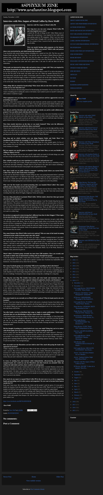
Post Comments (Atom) (37, 489)
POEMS (72, 81)
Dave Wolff (82, 98)
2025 (74, 263)
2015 (74, 410)
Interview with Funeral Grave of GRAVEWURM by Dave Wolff (88, 128)
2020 (74, 277)
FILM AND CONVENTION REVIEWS (82, 61)
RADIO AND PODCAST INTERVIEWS (82, 51)
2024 (74, 266)
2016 (74, 407)
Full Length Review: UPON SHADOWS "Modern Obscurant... (82, 337)
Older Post (60, 477)
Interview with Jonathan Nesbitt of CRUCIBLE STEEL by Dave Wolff (89, 155)
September (77, 375)
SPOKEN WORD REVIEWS (78, 68)
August (76, 377)
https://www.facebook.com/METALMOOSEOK (17, 401)
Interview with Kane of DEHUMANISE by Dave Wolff (88, 213)
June (75, 383)
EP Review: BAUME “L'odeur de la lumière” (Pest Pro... (84, 367)
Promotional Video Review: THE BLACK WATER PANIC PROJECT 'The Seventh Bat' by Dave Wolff (88, 199)
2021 (74, 274)
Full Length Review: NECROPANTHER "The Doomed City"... (82, 321)
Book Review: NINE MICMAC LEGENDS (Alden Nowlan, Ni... (84, 316)
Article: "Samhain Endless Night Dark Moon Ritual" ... (83, 358)
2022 (74, 271)
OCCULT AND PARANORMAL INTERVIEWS (84, 44)
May (75, 386)
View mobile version (33, 481)
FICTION (73, 78)
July (75, 380)
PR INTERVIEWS (13, 413)
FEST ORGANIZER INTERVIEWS (80, 34)
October (76, 372)
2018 (74, 401)
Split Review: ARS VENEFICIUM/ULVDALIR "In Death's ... (84, 343)
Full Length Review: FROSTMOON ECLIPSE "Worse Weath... (84, 289)
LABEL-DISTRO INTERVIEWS (80, 41)
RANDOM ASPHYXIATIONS (79, 85)
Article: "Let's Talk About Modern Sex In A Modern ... (84, 353)
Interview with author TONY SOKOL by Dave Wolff (87, 116)
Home (34, 477)
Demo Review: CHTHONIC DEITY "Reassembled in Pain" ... (84, 307)
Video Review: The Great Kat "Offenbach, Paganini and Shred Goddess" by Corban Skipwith (88, 184)
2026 (74, 260)
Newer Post (7, 477)
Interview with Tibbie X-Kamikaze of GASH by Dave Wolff (89, 142)
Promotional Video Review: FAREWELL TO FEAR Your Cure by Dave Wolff (89, 228)
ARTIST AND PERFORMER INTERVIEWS (83, 24)
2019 (74, 280)
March (76, 392)
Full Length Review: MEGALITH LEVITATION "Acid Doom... (84, 349)
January (76, 398)
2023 (74, 268)
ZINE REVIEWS (75, 71)
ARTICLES (73, 74)
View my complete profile (84, 101)
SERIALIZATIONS (76, 88)
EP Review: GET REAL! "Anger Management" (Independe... (83, 293)
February (77, 395)
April (76, 389)
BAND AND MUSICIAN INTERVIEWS (82, 30)
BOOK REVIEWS (75, 57)
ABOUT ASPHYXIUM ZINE (79, 20)
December (77, 283)
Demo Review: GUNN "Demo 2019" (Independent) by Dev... (83, 327)
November (77, 286)
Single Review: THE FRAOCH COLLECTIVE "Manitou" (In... (84, 312)
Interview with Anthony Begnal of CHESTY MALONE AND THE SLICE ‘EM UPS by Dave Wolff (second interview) (89, 169)
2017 (74, 404)
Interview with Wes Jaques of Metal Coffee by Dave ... (84, 362)
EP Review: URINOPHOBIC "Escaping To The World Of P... (84, 298)
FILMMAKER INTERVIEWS (79, 37)
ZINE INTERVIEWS (76, 54)
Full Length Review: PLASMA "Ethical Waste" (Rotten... (83, 303)
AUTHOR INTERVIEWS (77, 27)
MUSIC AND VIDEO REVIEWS (80, 64)
